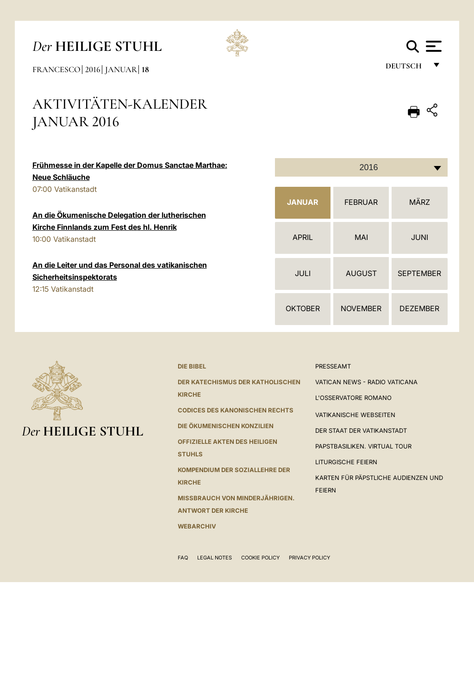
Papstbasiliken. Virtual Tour (363, 446)
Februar (361, 202)
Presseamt (333, 366)
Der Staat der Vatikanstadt (361, 430)
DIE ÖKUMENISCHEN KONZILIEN (226, 426)
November (361, 308)
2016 (92, 69)
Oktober (303, 308)
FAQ (183, 557)
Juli (303, 273)
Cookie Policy (260, 557)
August (361, 273)
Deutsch (406, 68)
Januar (121, 69)
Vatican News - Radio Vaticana (366, 382)
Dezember (419, 308)
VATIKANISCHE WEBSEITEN (355, 414)
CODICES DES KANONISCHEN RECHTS (235, 410)
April (303, 237)
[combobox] (361, 167)
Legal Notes (214, 557)
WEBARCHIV (197, 526)
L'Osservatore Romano (353, 397)
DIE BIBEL (192, 366)
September (419, 273)
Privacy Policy (309, 557)
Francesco (56, 69)
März (419, 202)
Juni (419, 237)
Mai (361, 237)
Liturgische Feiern (346, 462)
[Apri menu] (433, 46)
